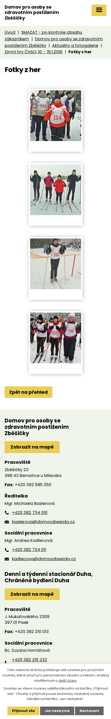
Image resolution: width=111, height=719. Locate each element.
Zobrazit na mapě (32, 447)
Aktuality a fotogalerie (75, 45)
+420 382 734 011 (29, 550)
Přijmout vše (23, 710)
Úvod (10, 32)
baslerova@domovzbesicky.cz (43, 522)
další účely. (67, 680)
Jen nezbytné (57, 710)
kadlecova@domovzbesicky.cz (44, 559)
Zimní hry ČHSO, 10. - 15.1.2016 (34, 52)
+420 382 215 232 (29, 660)
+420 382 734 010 (29, 513)
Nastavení (89, 710)
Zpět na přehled (28, 392)
